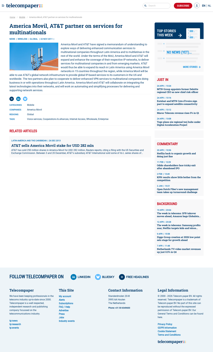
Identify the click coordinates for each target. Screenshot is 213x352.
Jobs (61, 317)
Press (62, 314)
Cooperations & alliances (56, 119)
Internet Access (77, 119)
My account (65, 296)
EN (203, 5)
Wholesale (91, 119)
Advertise (63, 310)
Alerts (62, 299)
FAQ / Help (64, 307)
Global (30, 114)
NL (209, 5)
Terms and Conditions (169, 334)
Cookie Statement (167, 331)
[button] (197, 5)
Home (12, 17)
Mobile (22, 17)
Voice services (34, 119)
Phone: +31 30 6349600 (119, 308)
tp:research (15, 324)
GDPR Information (167, 327)
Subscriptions (66, 303)
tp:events (14, 327)
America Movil (34, 109)
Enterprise (103, 119)
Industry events (67, 321)
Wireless (23, 39)
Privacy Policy (165, 324)
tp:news (13, 320)
